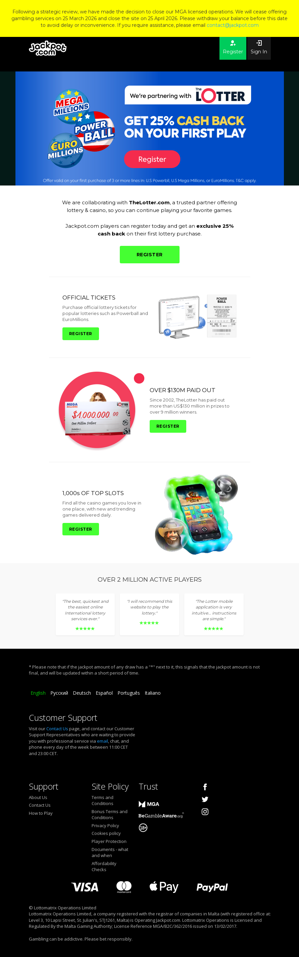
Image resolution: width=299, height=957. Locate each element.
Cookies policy (106, 833)
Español (104, 693)
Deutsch (82, 693)
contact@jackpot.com (233, 25)
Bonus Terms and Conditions (110, 814)
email (102, 741)
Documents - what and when (110, 852)
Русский (59, 693)
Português (128, 693)
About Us (38, 797)
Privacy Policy (105, 825)
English (38, 693)
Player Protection (109, 841)
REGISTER (150, 255)
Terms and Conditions (102, 800)
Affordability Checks (104, 866)
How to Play (41, 813)
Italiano (153, 693)
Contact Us (57, 729)
